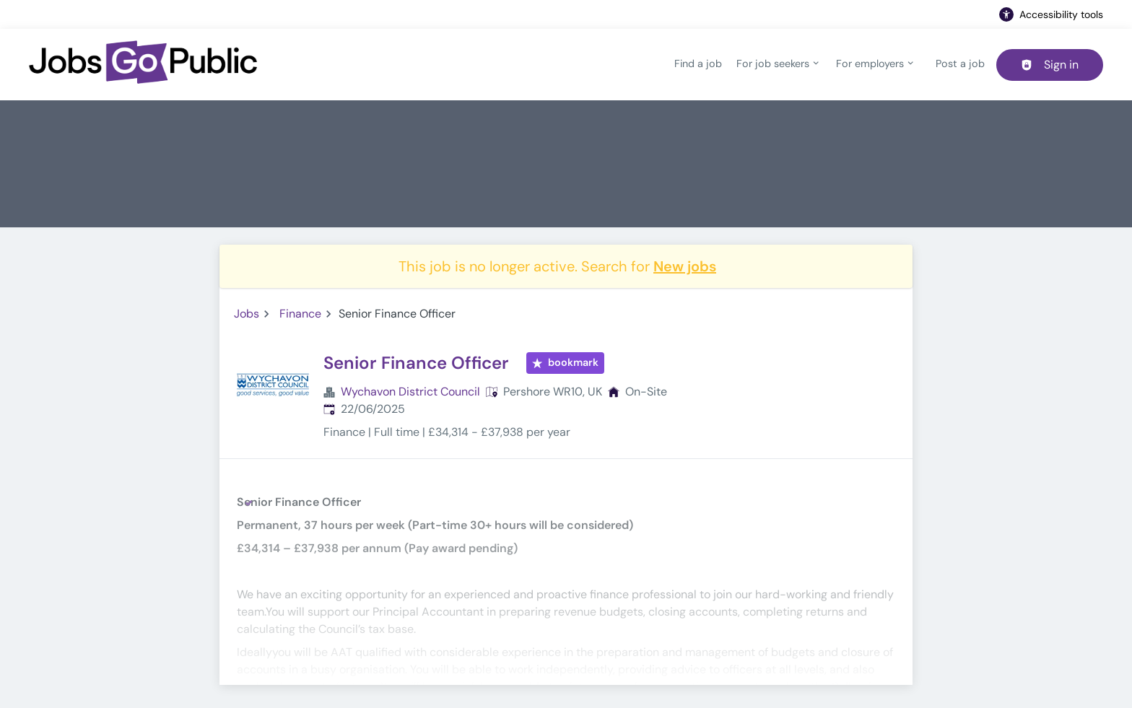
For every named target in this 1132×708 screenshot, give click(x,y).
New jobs (684, 266)
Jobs (246, 313)
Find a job (698, 63)
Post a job (960, 63)
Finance (300, 313)
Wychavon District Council (410, 391)
